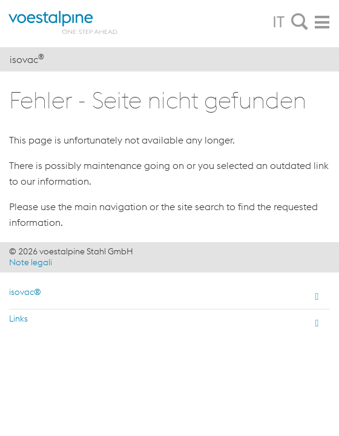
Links (18, 318)
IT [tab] (278, 21)
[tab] (300, 22)
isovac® (25, 291)
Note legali (30, 262)
